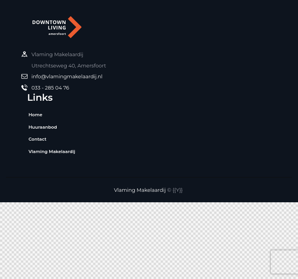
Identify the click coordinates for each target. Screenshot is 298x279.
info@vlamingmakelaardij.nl (66, 76)
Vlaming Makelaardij (140, 190)
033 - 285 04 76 (50, 87)
